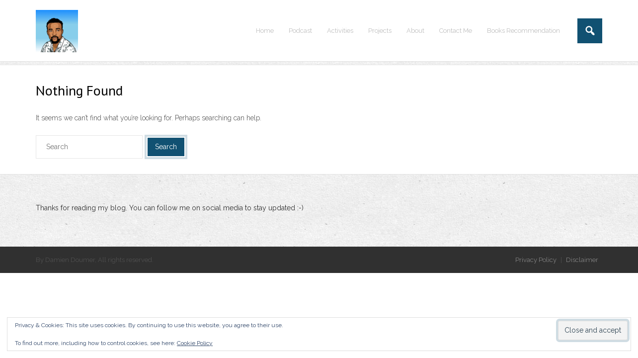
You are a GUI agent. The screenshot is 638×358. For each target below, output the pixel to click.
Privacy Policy (536, 260)
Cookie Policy (195, 343)
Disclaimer (582, 260)
